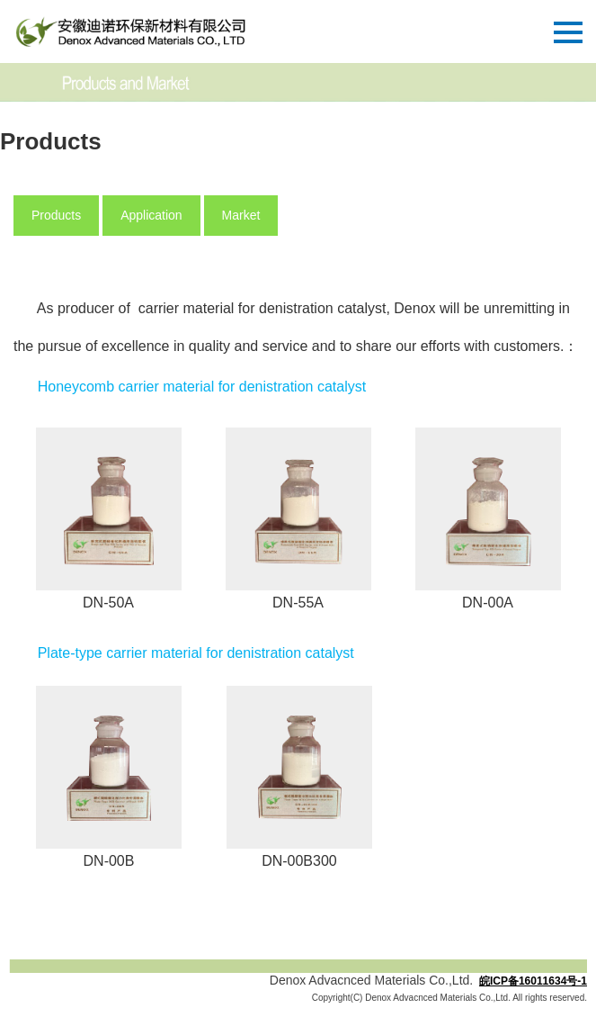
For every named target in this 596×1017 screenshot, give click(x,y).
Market (241, 215)
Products (56, 215)
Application (151, 215)
